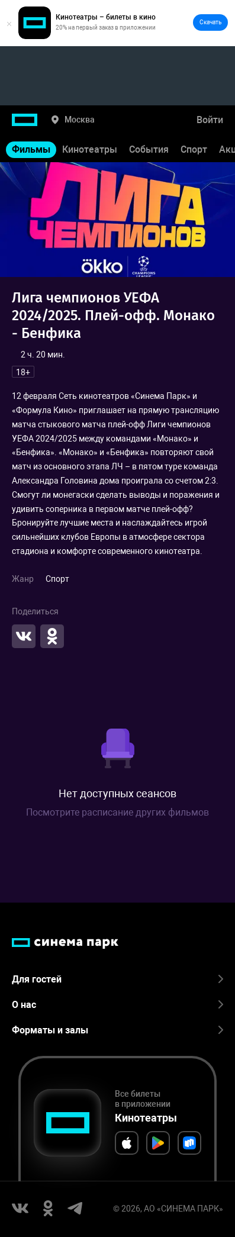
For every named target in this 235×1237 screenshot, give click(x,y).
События (149, 149)
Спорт (194, 149)
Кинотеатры (89, 149)
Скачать (210, 22)
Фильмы (31, 149)
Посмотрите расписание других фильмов (117, 812)
